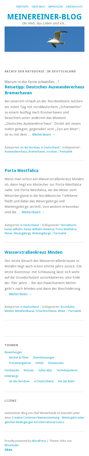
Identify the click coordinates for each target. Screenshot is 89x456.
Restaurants (56, 363)
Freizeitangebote (20, 363)
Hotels (40, 363)
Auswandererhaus (16, 151)
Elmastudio (12, 445)
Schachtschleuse (46, 311)
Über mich (38, 6)
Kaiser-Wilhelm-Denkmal (39, 229)
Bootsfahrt (67, 306)
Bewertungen (13, 352)
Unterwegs (11, 376)
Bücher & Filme (19, 357)
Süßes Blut (45, 370)
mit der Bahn (66, 381)
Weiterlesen (43, 134)
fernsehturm (68, 225)
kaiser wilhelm (13, 229)
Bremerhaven (37, 151)
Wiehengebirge (41, 233)
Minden (9, 311)
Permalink (66, 151)
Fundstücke (12, 370)
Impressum (55, 6)
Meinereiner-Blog (44, 16)
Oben (8, 449)
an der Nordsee (29, 147)
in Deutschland (50, 147)
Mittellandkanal (24, 311)
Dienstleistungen (44, 357)
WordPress (39, 441)
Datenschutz (74, 6)
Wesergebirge (22, 233)
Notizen (29, 370)
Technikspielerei (66, 370)
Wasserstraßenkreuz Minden (34, 252)
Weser (8, 233)
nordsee (52, 151)
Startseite (22, 6)
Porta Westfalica (21, 170)
